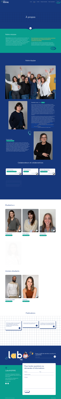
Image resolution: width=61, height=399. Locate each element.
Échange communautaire (44, 1)
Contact (58, 1)
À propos (34, 1)
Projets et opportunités (51, 1)
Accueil (31, 1)
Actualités (38, 1)
